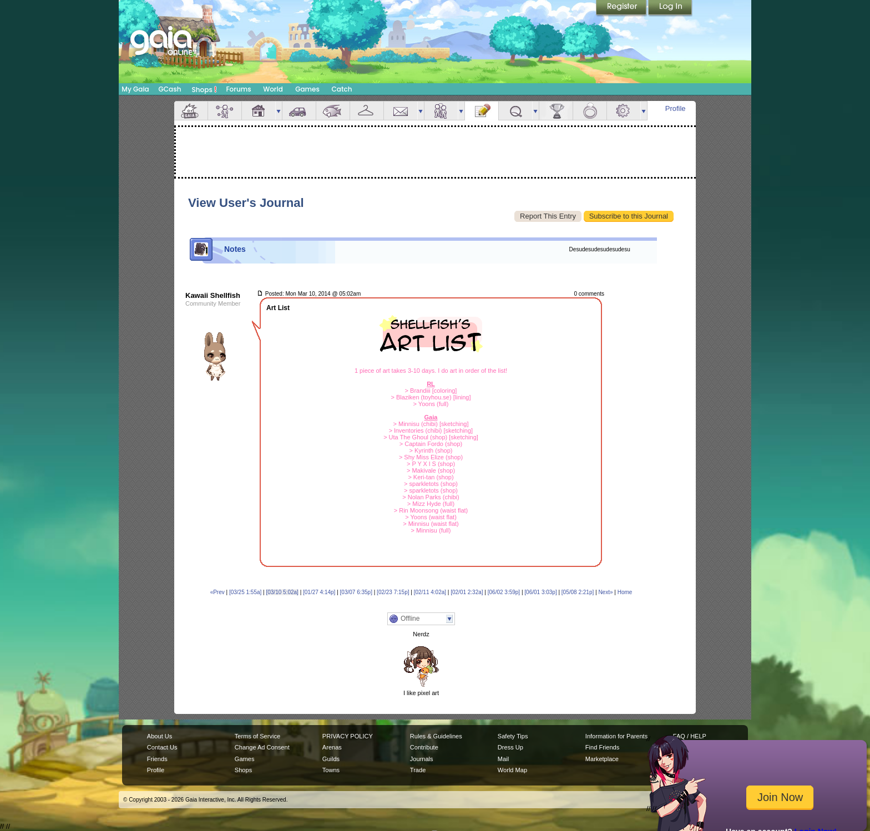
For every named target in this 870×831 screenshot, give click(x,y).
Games (307, 89)
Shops (204, 89)
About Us (159, 736)
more (278, 111)
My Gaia (135, 89)
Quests (515, 111)
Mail (400, 111)
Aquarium (333, 111)
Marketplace (602, 759)
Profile (675, 108)
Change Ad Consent (262, 747)
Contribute (424, 747)
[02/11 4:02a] (430, 592)
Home (625, 592)
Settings (623, 111)
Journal (481, 111)
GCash (170, 89)
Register (622, 8)
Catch (342, 89)
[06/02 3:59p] (504, 592)
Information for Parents (616, 736)
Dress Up (510, 747)
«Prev (217, 592)
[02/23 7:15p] (393, 592)
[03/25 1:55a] (245, 592)
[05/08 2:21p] (578, 592)
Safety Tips (513, 736)
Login (670, 8)
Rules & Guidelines (436, 736)
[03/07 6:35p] (356, 592)
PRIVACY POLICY (347, 736)
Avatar (224, 111)
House (258, 111)
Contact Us (162, 747)
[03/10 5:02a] (282, 592)
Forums (238, 89)
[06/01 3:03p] (540, 592)
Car (299, 111)
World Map (512, 770)
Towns (331, 770)
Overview (191, 111)
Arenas (332, 747)
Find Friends (602, 747)
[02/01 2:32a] (467, 592)
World (273, 89)
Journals (421, 759)
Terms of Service (257, 736)
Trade (418, 770)
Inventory (366, 111)
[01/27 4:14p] (319, 592)
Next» (605, 592)
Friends (441, 111)
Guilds (331, 759)
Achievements (556, 111)
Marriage (589, 111)
